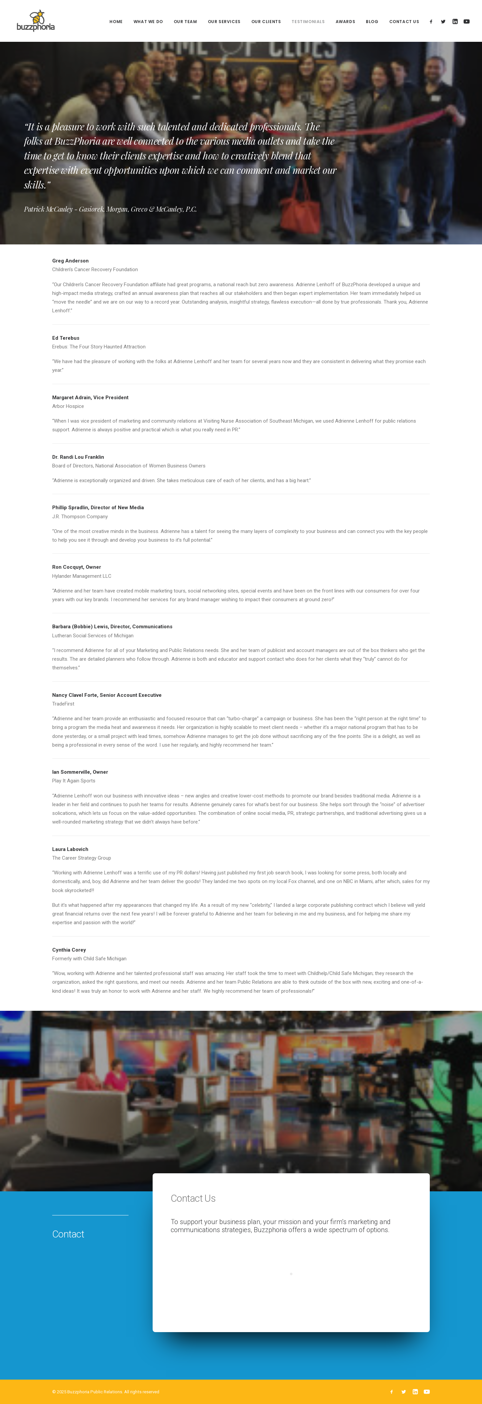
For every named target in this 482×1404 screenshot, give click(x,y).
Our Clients (266, 22)
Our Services (224, 22)
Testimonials (308, 22)
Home (116, 22)
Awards (345, 22)
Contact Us (404, 22)
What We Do (148, 22)
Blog (372, 22)
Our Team (185, 22)
